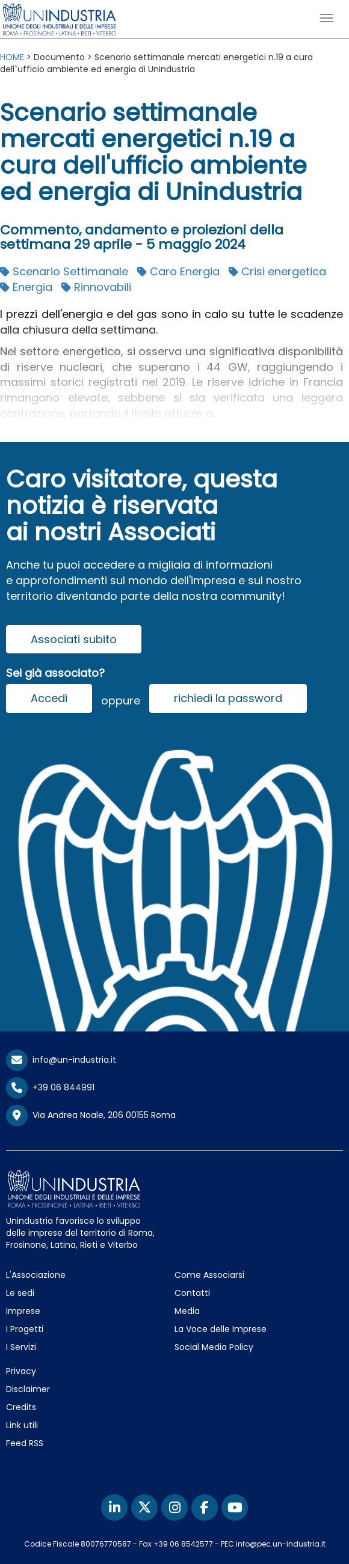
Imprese (23, 1311)
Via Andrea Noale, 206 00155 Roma (91, 1115)
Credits (21, 1407)
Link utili (22, 1425)
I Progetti (24, 1329)
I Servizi (21, 1347)
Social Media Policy (213, 1347)
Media (187, 1311)
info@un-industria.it (61, 1060)
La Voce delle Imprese (220, 1329)
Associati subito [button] (74, 639)
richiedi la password (228, 698)
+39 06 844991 (50, 1087)
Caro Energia (178, 271)
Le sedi (20, 1293)
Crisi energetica (277, 271)
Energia (26, 287)
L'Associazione (36, 1275)
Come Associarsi (209, 1275)
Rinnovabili (96, 287)
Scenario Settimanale (64, 271)
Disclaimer (28, 1389)
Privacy (21, 1371)
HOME (12, 57)
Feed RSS (24, 1443)
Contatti (192, 1293)
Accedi (49, 698)
